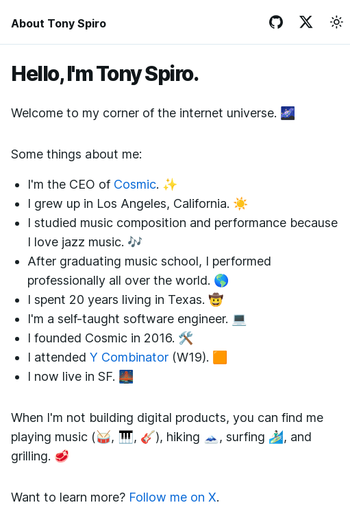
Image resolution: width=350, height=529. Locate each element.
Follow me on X (172, 497)
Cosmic (135, 184)
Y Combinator (129, 357)
